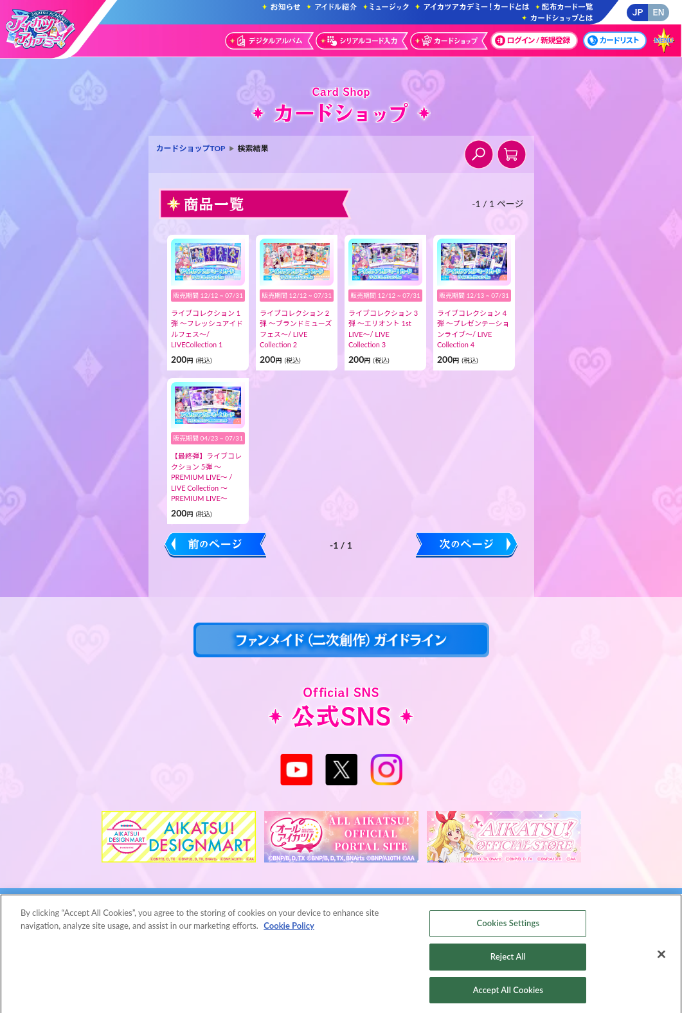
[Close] (661, 960)
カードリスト (613, 40)
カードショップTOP (191, 148)
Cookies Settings (508, 929)
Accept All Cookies (508, 995)
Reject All (508, 962)
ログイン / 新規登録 (532, 40)
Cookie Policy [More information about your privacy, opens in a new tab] (289, 931)
